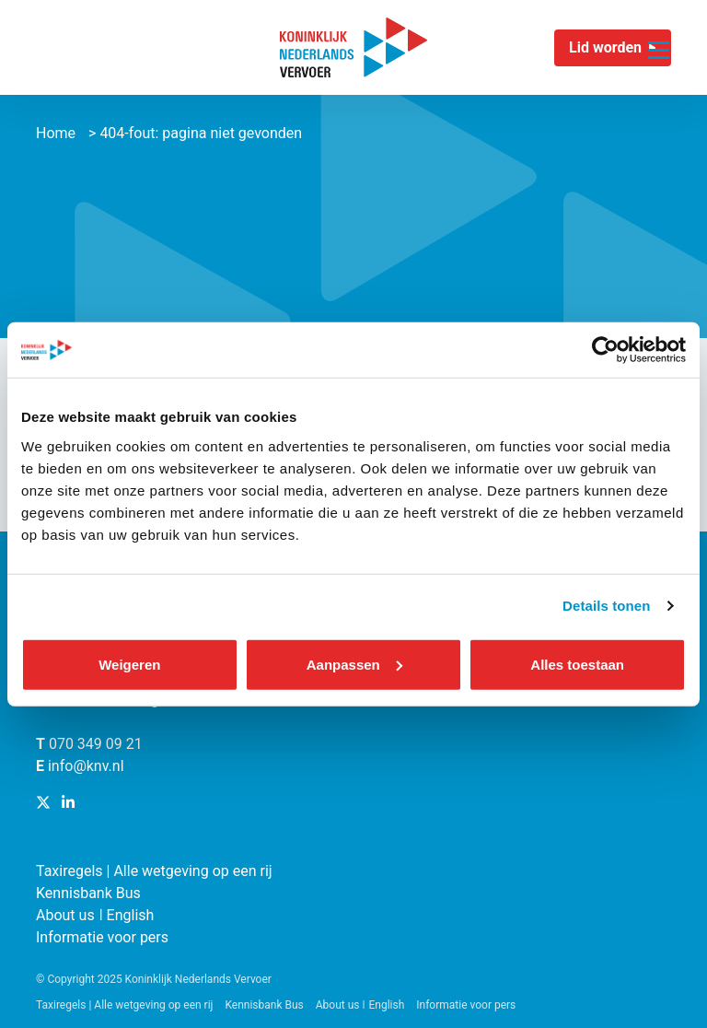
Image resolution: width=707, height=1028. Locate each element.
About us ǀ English (95, 915)
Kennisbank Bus (88, 893)
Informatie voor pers (102, 937)
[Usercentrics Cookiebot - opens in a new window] (605, 350)
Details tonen (606, 605)
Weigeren (129, 664)
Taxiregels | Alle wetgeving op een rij (154, 871)
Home (55, 133)
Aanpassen (354, 664)
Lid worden (605, 47)
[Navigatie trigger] (658, 39)
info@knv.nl (86, 766)
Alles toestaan (577, 664)
